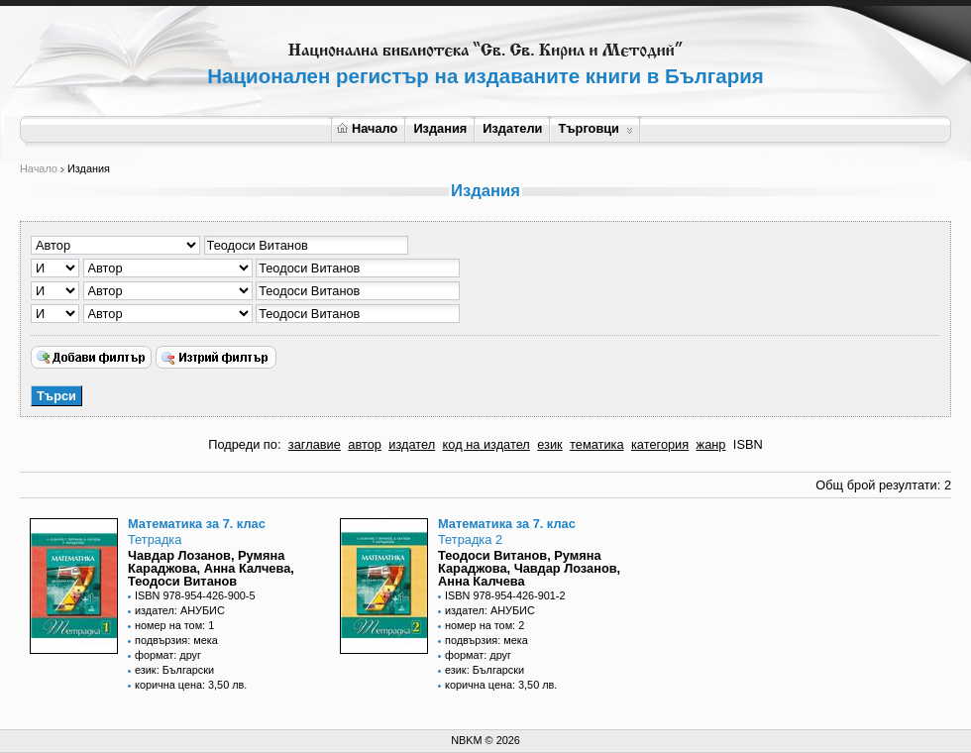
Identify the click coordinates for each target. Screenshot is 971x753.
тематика (596, 444)
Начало (367, 128)
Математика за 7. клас (197, 523)
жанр (711, 444)
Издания (440, 128)
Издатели (512, 128)
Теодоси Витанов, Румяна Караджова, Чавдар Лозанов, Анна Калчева (529, 568)
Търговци (595, 128)
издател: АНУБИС (180, 610)
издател (411, 444)
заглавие (314, 444)
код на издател (486, 444)
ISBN (748, 444)
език (549, 444)
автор (364, 444)
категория (660, 444)
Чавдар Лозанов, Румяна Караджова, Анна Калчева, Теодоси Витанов (211, 568)
